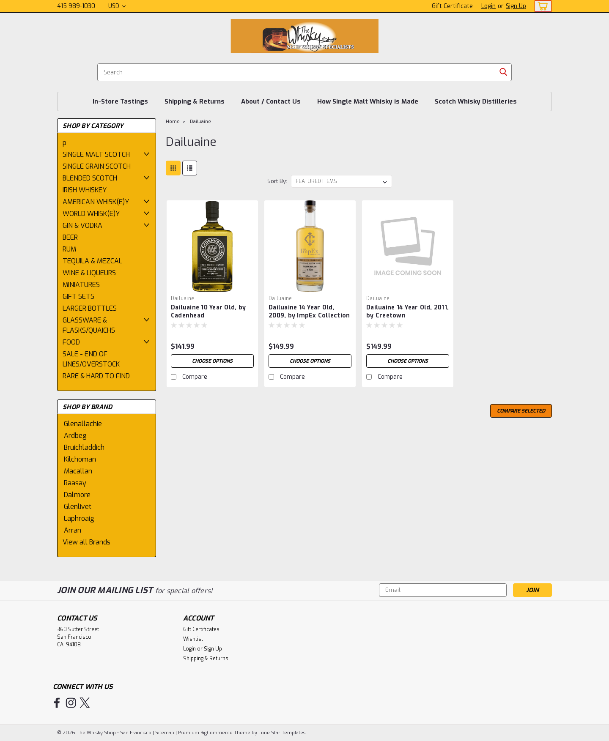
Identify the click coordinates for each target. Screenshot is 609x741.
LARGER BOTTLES (90, 308)
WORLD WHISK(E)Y (91, 213)
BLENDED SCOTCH (90, 178)
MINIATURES (81, 284)
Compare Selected (521, 410)
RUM (69, 249)
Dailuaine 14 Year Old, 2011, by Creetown (407, 312)
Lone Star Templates (281, 733)
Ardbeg (75, 435)
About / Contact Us (271, 101)
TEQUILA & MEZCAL (92, 261)
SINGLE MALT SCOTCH (96, 154)
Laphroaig (79, 518)
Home (173, 121)
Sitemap (164, 733)
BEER (70, 237)
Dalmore (77, 494)
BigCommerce (216, 733)
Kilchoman (80, 459)
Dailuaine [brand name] (182, 298)
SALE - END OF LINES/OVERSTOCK (91, 359)
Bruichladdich (84, 447)
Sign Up (516, 6)
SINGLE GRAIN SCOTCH (97, 166)
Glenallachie (83, 423)
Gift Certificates (201, 629)
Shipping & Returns (195, 101)
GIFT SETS (78, 296)
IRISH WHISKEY (85, 190)
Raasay (75, 483)
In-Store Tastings (120, 101)
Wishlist (193, 639)
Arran (72, 530)
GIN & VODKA (82, 225)
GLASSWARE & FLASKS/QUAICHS (89, 325)
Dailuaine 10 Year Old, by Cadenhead (208, 312)
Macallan (78, 471)
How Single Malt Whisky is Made (367, 101)
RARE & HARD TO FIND (96, 376)
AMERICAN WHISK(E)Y (96, 201)
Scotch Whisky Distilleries (476, 101)
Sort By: (277, 181)
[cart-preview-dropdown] (541, 6)
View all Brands (86, 542)
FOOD (71, 342)
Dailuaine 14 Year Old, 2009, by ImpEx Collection (309, 312)
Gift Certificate (452, 6)
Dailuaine (200, 121)
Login (488, 6)
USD (117, 6)
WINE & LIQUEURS (89, 272)
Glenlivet (77, 506)
